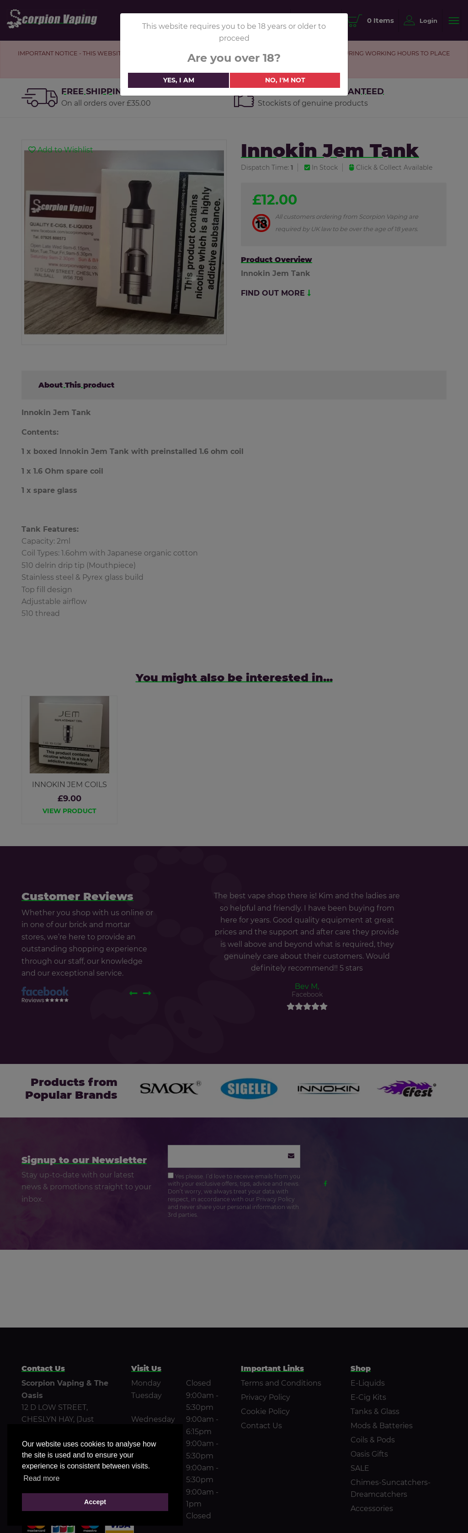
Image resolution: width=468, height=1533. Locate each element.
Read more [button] (41, 1478)
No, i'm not (285, 80)
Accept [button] (95, 1502)
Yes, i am (178, 80)
